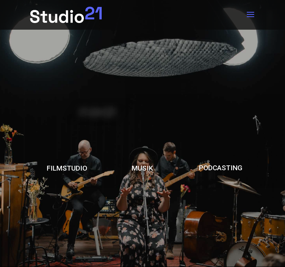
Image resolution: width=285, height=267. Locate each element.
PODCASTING (220, 168)
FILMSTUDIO (67, 168)
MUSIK (142, 168)
